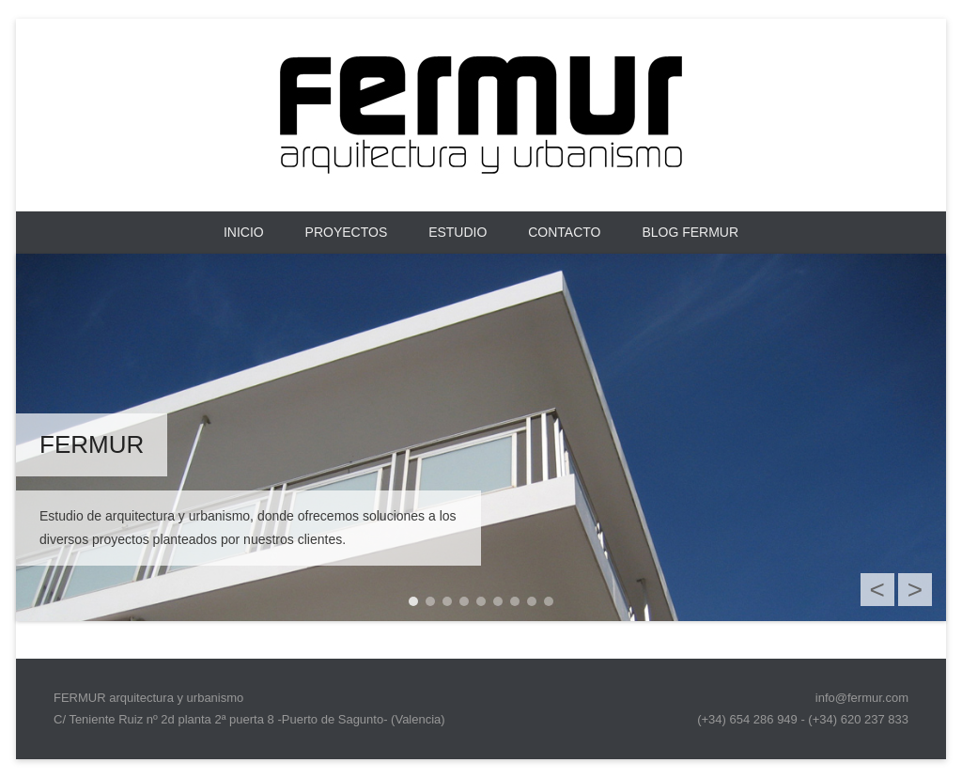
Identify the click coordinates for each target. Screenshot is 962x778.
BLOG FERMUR (690, 232)
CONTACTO (564, 232)
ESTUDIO (457, 232)
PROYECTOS (346, 232)
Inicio (244, 232)
